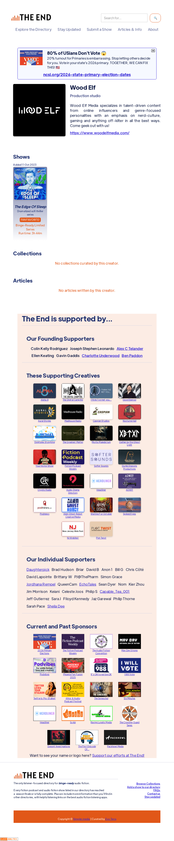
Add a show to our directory (143, 786)
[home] (32, 18)
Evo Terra (110, 818)
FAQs (156, 790)
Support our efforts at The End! (118, 759)
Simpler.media (81, 818)
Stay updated (152, 796)
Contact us (153, 793)
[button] (33, 29)
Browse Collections (148, 783)
